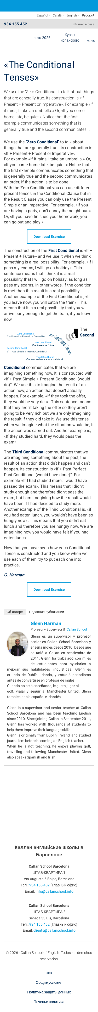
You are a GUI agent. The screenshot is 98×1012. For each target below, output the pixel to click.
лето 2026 (41, 38)
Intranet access (83, 24)
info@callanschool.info (54, 891)
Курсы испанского (70, 37)
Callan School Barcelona (14, 38)
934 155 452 (15, 24)
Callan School (77, 629)
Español (42, 15)
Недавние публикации (46, 612)
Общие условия (49, 982)
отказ (48, 973)
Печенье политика (49, 1002)
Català (57, 15)
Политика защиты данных (49, 992)
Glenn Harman (46, 623)
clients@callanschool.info (54, 930)
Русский (88, 15)
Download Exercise (49, 236)
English (71, 15)
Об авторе (15, 612)
